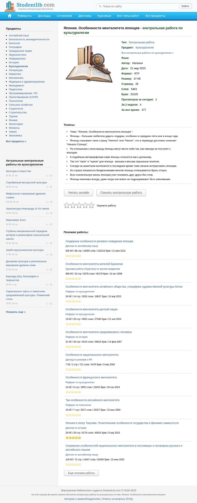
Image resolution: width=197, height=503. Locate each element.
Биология (14, 43)
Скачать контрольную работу (121, 192)
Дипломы (84, 16)
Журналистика (17, 54)
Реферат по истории (77, 337)
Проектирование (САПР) (23, 97)
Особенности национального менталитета (92, 354)
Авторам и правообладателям (82, 498)
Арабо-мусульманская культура (24, 250)
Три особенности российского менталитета (92, 400)
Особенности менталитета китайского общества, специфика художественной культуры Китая (124, 286)
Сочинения (64, 16)
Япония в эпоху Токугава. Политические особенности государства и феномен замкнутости (122, 423)
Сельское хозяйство (21, 104)
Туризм (13, 116)
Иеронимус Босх (16, 220)
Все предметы (155, 16)
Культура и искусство (18, 171)
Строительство (18, 112)
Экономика (15, 135)
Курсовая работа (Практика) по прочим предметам (93, 269)
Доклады (44, 16)
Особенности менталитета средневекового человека (99, 332)
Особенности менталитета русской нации (92, 309)
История (14, 62)
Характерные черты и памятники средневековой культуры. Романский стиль (28, 295)
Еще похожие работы (81, 473)
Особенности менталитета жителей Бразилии (94, 263)
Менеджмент (16, 85)
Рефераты (25, 16)
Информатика (17, 58)
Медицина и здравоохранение (27, 81)
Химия (13, 131)
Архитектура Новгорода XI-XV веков (27, 208)
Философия (16, 124)
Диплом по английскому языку (82, 246)
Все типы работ (128, 16)
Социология (16, 108)
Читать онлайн (78, 192)
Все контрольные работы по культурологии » (147, 52)
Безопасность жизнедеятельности (29, 39)
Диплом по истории (76, 428)
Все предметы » (16, 141)
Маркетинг (15, 74)
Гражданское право (20, 50)
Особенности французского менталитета (91, 377)
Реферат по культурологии (80, 291)
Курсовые (104, 16)
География (15, 47)
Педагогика (15, 89)
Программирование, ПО (23, 93)
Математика (16, 77)
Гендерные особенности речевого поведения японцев (99, 241)
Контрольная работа (141, 42)
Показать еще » (15, 311)
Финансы (14, 127)
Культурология (145, 47)
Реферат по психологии (78, 405)
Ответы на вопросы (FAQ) (117, 498)
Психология (16, 100)
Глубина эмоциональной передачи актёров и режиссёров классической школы (27, 235)
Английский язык (19, 35)
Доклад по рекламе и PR (79, 359)
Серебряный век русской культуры (26, 182)
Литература (16, 70)
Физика (13, 120)
